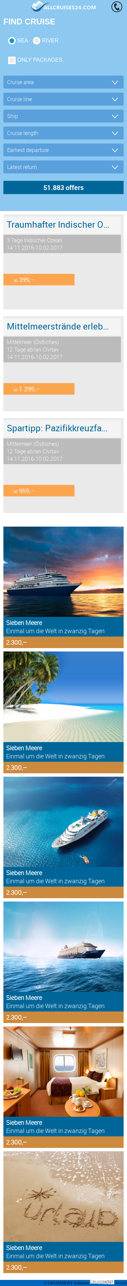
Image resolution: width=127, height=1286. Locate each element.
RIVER (50, 40)
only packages (39, 60)
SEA (22, 40)
